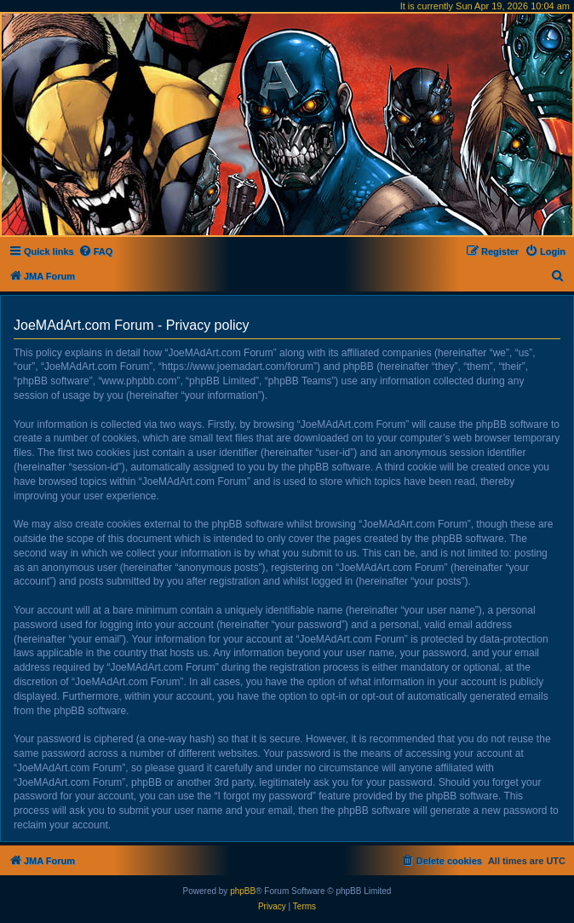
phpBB (242, 891)
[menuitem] (95, 251)
